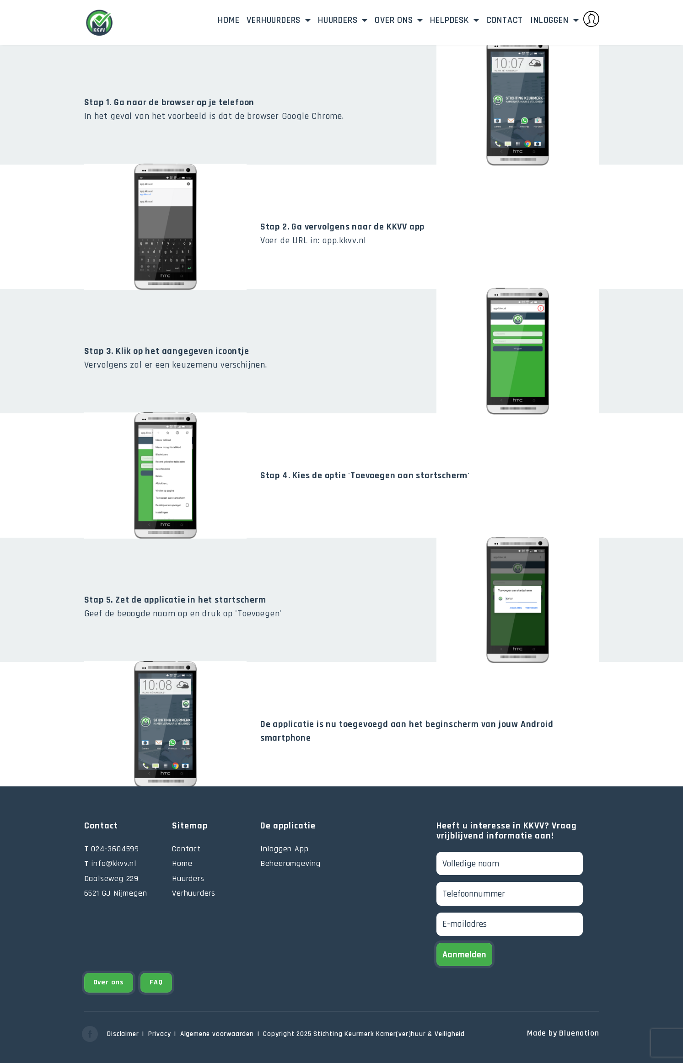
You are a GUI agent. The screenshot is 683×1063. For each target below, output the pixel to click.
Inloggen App (284, 849)
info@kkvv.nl (110, 863)
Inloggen (564, 19)
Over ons (395, 20)
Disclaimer (123, 1034)
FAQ (156, 982)
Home (228, 20)
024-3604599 (111, 849)
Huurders (339, 20)
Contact (504, 20)
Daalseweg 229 (111, 878)
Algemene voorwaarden (217, 1034)
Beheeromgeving (290, 863)
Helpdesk (450, 20)
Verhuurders (275, 20)
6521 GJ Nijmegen (115, 893)
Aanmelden (464, 955)
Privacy (159, 1034)
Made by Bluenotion (563, 1033)
